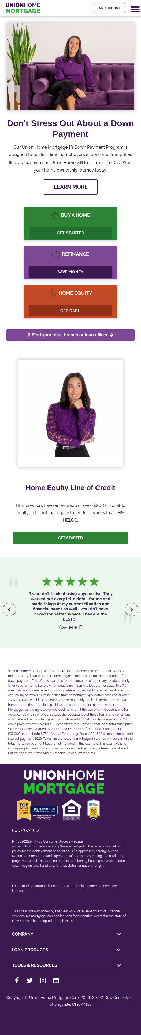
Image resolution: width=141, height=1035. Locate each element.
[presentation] (9, 609)
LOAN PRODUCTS (67, 950)
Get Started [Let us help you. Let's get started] (70, 538)
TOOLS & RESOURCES (67, 965)
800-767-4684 (26, 830)
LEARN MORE (71, 187)
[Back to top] (70, 1021)
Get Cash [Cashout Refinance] (70, 311)
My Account (109, 8)
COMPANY (67, 934)
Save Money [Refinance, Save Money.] (70, 272)
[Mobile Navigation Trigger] (135, 9)
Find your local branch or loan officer (73, 334)
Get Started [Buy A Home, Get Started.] (70, 233)
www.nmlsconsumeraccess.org (35, 846)
